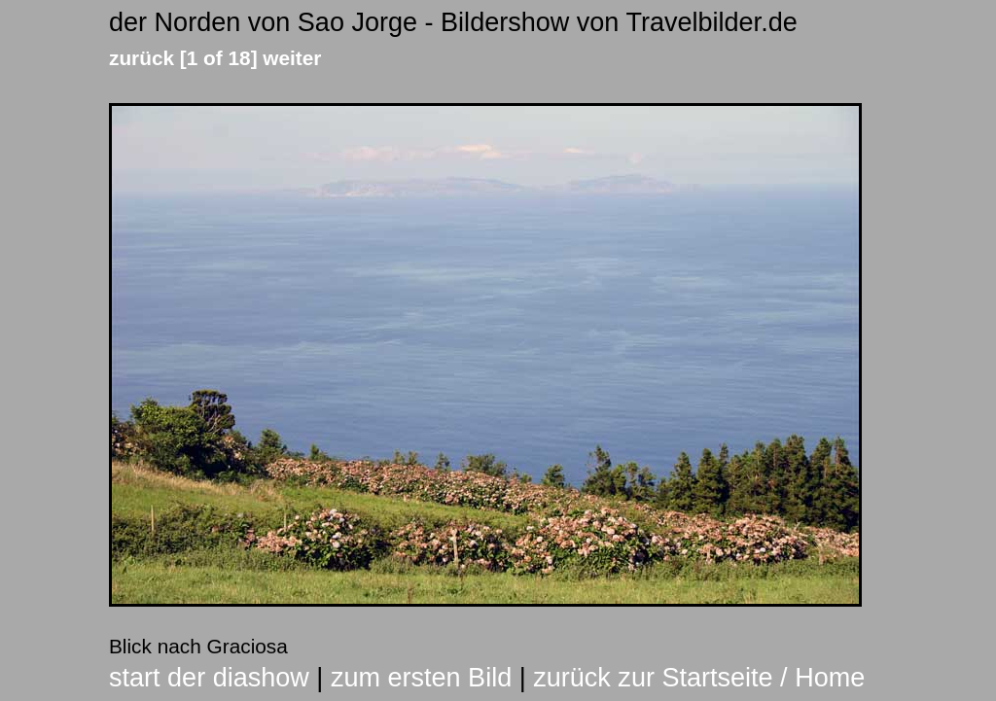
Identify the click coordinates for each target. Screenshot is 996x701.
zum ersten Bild (421, 677)
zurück (141, 58)
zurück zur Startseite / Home (699, 677)
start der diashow (209, 677)
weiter (292, 58)
